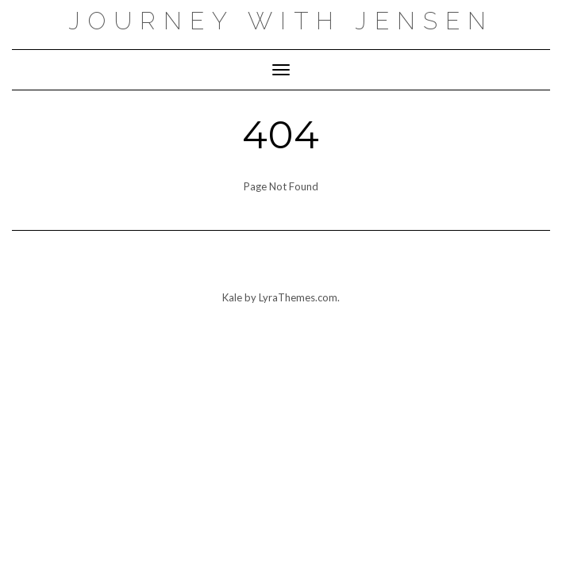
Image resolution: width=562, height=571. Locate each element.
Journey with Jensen (281, 21)
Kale (232, 297)
